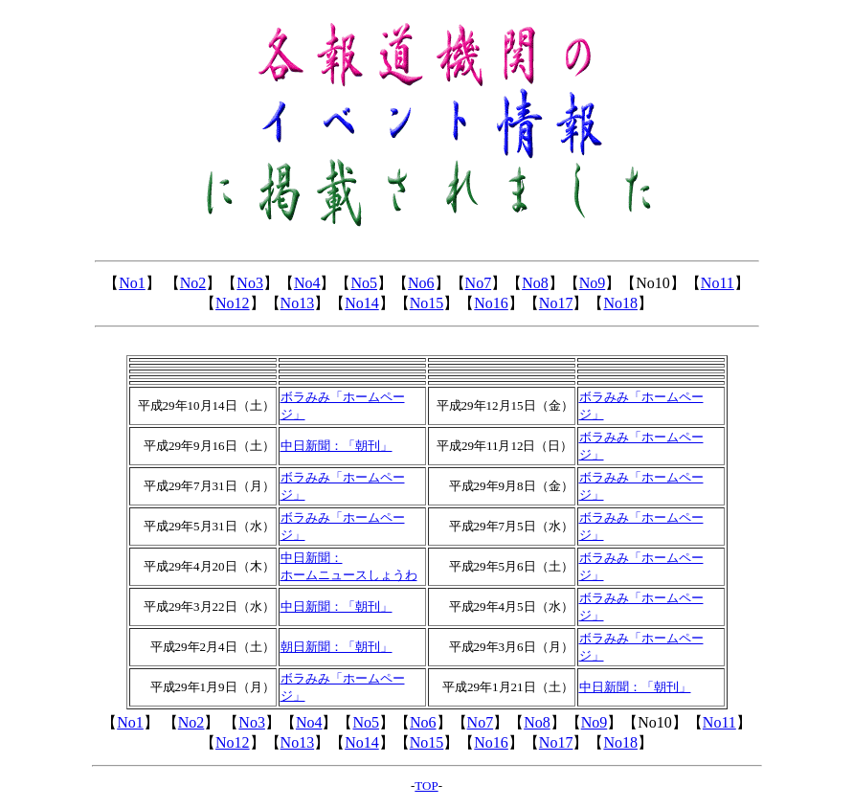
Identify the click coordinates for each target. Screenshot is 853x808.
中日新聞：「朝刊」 (337, 606)
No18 (620, 303)
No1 (132, 283)
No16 (491, 303)
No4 (307, 283)
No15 (427, 303)
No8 (535, 283)
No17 (556, 303)
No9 (592, 283)
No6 (421, 283)
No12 (232, 303)
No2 (193, 283)
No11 (717, 283)
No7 (478, 283)
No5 (363, 283)
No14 (362, 303)
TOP (426, 785)
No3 (249, 283)
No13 (298, 303)
